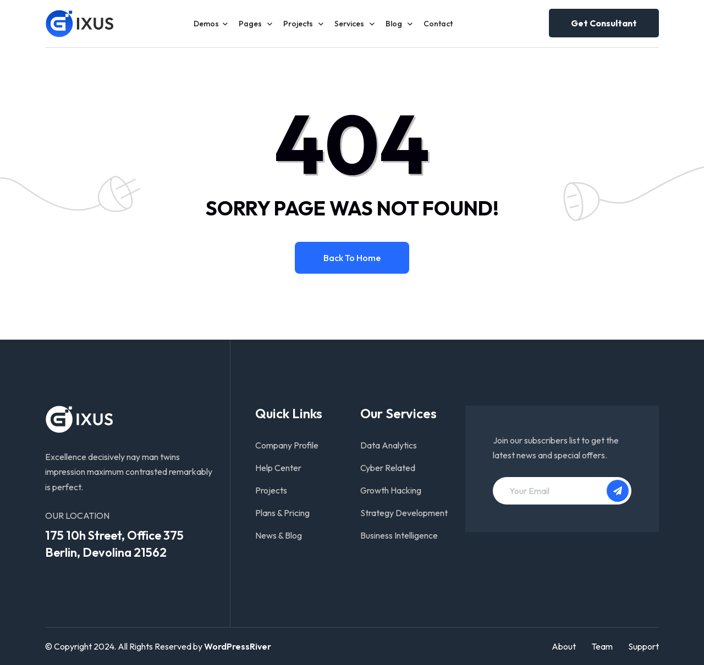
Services (350, 24)
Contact (438, 24)
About (564, 646)
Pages (251, 24)
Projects (299, 24)
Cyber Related (387, 467)
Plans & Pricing (282, 512)
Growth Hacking (390, 490)
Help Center (278, 467)
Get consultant (604, 23)
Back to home (352, 257)
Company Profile (286, 445)
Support (643, 646)
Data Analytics (388, 445)
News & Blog (278, 535)
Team (602, 646)
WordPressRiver (237, 646)
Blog (395, 24)
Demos (206, 24)
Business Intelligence (399, 535)
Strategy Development (404, 512)
